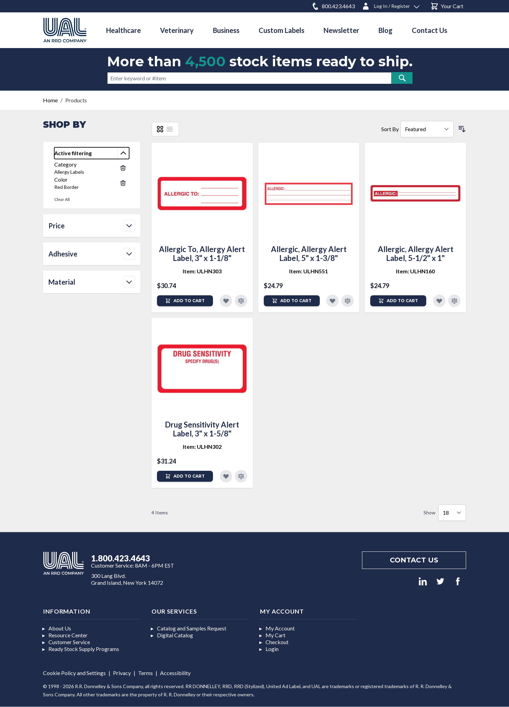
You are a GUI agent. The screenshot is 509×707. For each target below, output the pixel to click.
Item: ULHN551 (308, 271)
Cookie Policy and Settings (74, 673)
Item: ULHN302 (202, 446)
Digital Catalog (175, 635)
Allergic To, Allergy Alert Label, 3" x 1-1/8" (202, 253)
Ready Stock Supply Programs (83, 649)
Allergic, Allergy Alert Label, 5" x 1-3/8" (309, 253)
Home (50, 100)
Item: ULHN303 (202, 271)
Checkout (277, 642)
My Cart (275, 635)
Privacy (122, 673)
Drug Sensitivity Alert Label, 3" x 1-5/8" (202, 429)
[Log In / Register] (390, 5)
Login (272, 649)
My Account (280, 628)
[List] (170, 129)
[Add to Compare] (241, 301)
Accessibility (175, 673)
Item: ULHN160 (415, 271)
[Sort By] (427, 129)
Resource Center (68, 635)
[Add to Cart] (185, 300)
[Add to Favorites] (226, 301)
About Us (59, 628)
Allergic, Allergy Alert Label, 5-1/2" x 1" (415, 253)
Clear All (62, 199)
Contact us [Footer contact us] (414, 560)
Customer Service (69, 642)
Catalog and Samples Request (191, 628)
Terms (145, 673)
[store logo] (65, 30)
